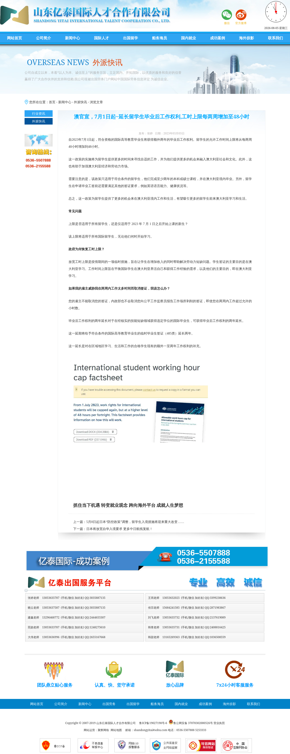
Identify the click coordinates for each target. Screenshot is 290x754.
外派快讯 (80, 102)
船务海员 (159, 37)
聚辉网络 (103, 730)
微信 (227, 23)
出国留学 (130, 37)
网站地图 (116, 730)
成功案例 (217, 37)
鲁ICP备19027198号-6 (153, 723)
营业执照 (219, 723)
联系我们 (275, 37)
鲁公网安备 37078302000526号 (193, 723)
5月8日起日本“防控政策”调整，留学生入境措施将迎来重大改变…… (135, 522)
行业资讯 (38, 113)
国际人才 (101, 37)
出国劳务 (109, 704)
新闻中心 (72, 37)
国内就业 (188, 37)
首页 (52, 102)
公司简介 (43, 37)
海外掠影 (246, 37)
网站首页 (14, 37)
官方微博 (240, 23)
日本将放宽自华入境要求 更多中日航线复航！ (119, 529)
